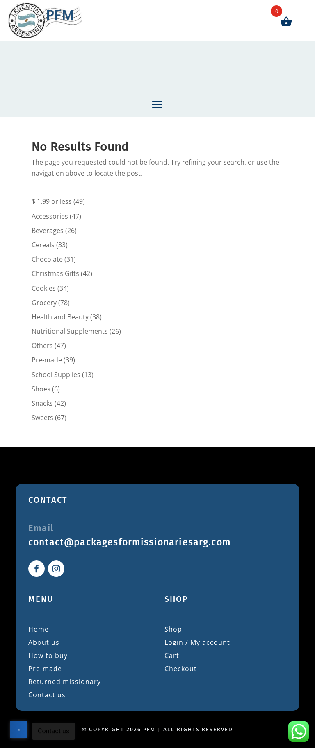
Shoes (41, 388)
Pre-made (47, 359)
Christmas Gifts (55, 273)
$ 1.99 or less (52, 201)
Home (38, 629)
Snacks (42, 403)
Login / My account (197, 642)
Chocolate (47, 259)
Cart (171, 655)
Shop (173, 629)
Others (42, 345)
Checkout (180, 668)
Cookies (44, 288)
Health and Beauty (60, 316)
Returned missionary (64, 681)
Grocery (44, 302)
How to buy (48, 655)
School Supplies (56, 374)
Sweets (42, 417)
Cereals (43, 244)
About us (43, 642)
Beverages (48, 230)
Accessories (50, 216)
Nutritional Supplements (70, 331)
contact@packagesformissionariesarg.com (129, 542)
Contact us (47, 694)
